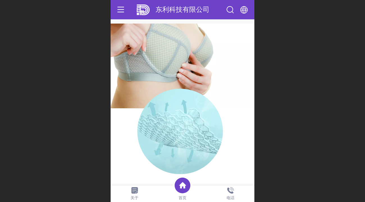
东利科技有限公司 (182, 9)
